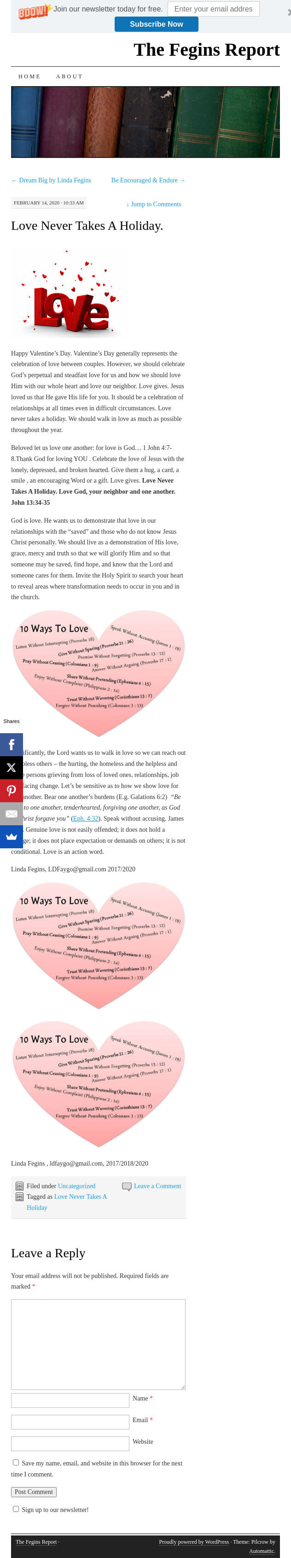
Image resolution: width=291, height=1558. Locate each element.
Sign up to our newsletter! (55, 1509)
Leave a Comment (157, 1186)
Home (29, 76)
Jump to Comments (153, 204)
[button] (108, 9)
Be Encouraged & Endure (148, 180)
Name (143, 1398)
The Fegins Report (207, 49)
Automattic (261, 1551)
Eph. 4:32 (85, 818)
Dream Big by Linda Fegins (51, 180)
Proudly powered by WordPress (194, 1542)
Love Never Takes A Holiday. (87, 225)
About (69, 76)
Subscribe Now (156, 24)
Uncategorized (77, 1186)
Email (143, 1420)
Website (143, 1441)
